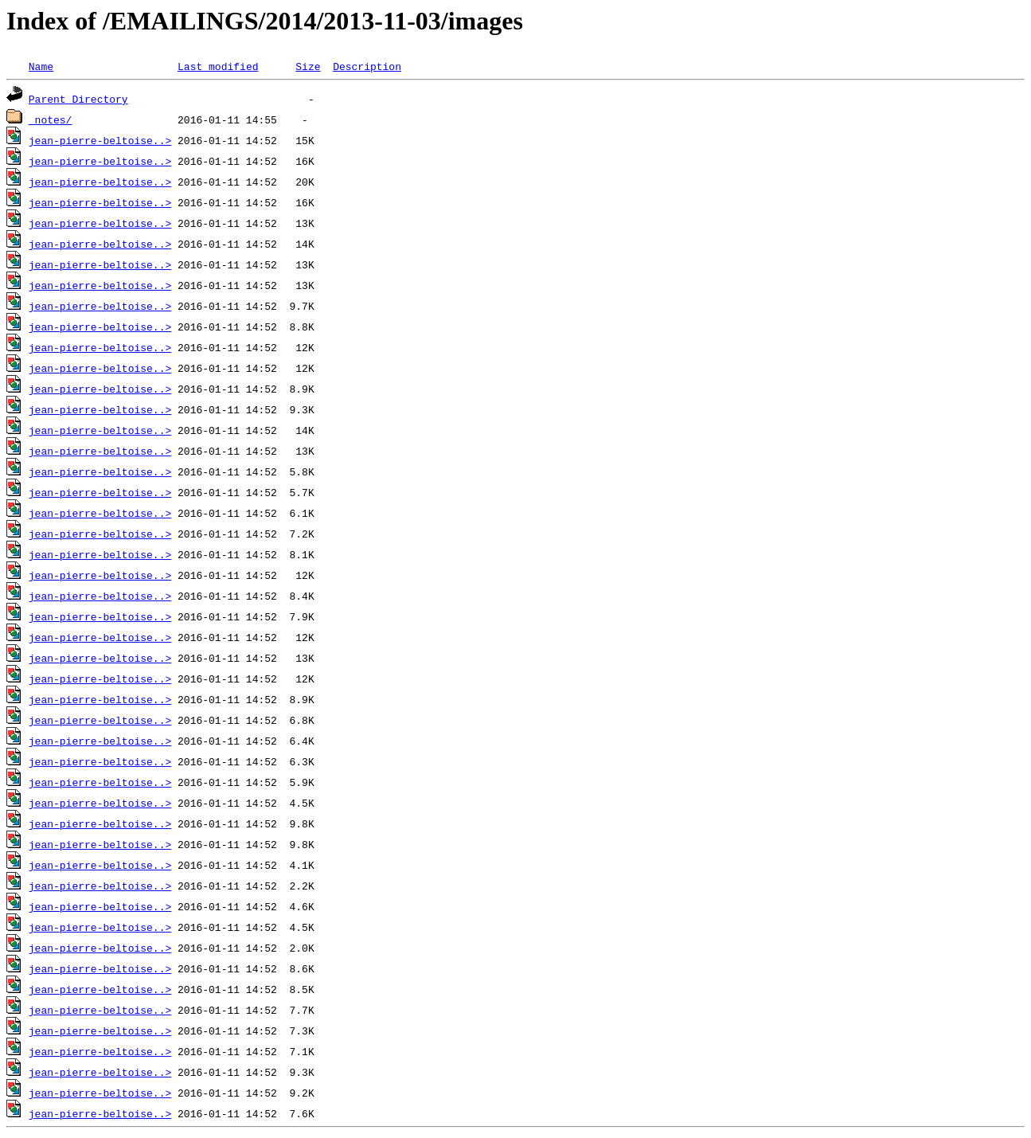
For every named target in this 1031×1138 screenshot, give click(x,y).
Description (367, 66)
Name (41, 66)
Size (307, 66)
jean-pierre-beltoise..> (100, 140)
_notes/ (50, 119)
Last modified (218, 66)
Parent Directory (78, 99)
